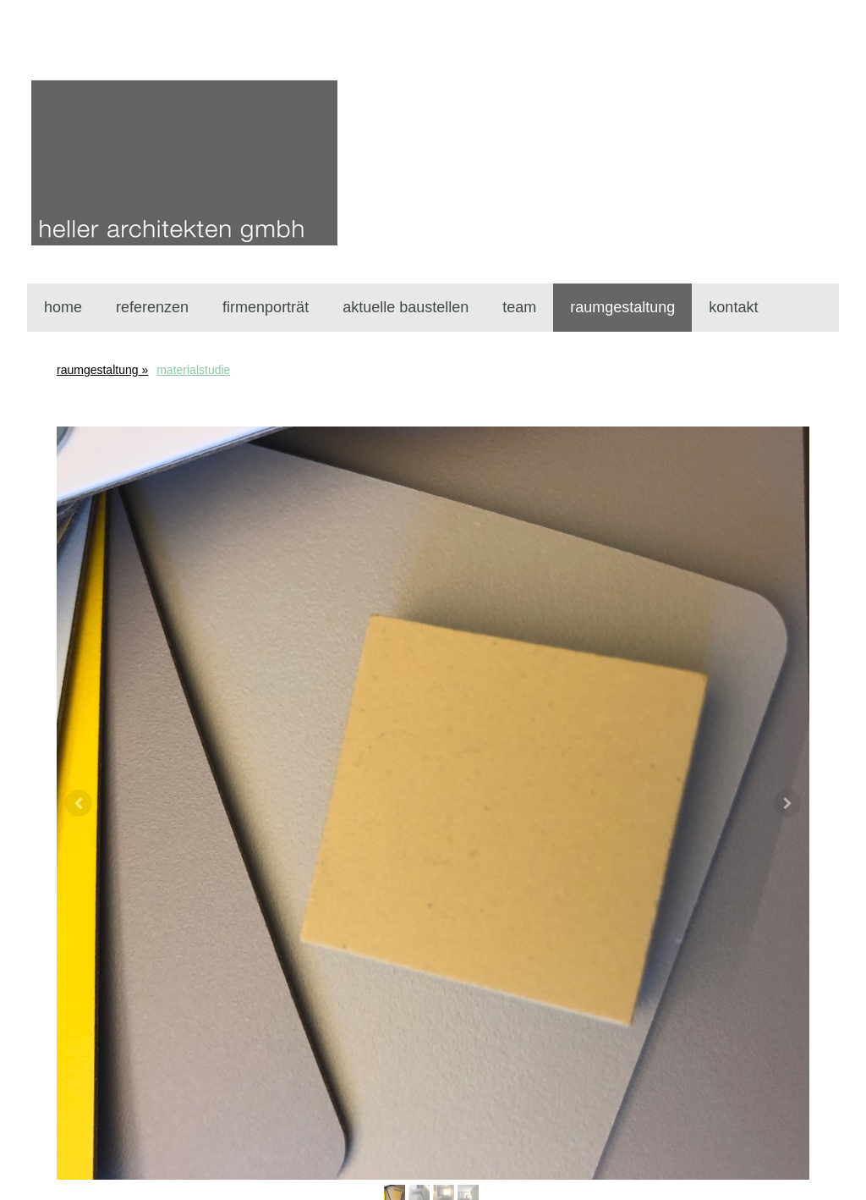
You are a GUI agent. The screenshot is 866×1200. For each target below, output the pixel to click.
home (63, 307)
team (519, 307)
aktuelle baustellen (406, 307)
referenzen (152, 307)
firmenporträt (265, 307)
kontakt (733, 307)
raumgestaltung (622, 307)
